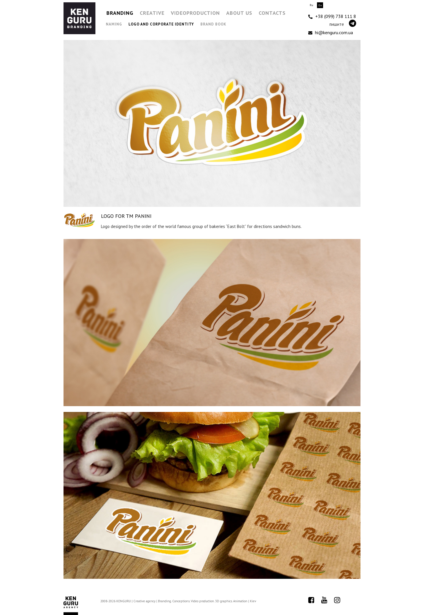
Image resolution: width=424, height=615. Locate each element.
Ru (311, 5)
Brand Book (213, 24)
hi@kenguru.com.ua (330, 32)
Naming (114, 24)
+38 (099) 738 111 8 (332, 16)
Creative (152, 13)
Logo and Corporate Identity (161, 24)
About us (239, 13)
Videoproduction (195, 13)
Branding (119, 13)
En (320, 5)
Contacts (272, 13)
